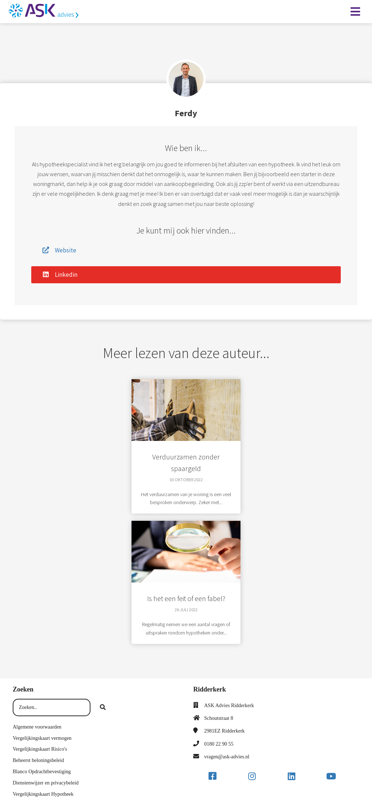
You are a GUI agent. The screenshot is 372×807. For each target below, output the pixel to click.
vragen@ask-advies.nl (226, 756)
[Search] (103, 707)
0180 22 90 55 (219, 744)
